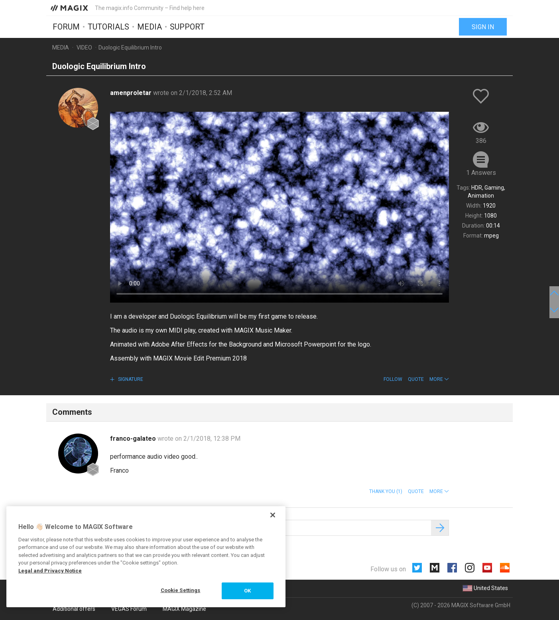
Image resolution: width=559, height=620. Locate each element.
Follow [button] (393, 379)
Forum (66, 27)
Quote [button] (416, 379)
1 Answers (481, 172)
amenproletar (131, 93)
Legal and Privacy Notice (50, 571)
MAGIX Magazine (184, 609)
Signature (130, 379)
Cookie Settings (181, 590)
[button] (439, 379)
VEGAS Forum (129, 609)
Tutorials (108, 27)
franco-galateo (133, 438)
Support (187, 27)
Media (149, 27)
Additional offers (74, 609)
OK (247, 591)
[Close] (272, 515)
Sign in (483, 27)
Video (84, 47)
